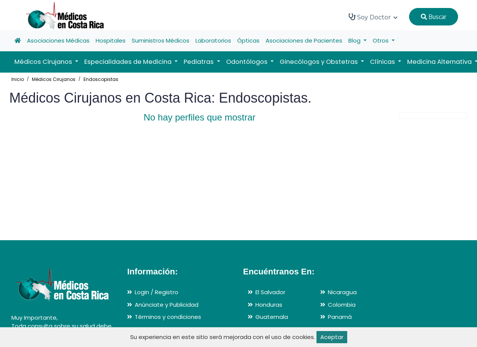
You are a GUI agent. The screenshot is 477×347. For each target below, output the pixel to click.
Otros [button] (381, 40)
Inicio (17, 79)
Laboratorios (213, 40)
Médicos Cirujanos (54, 79)
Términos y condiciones (168, 317)
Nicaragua (342, 292)
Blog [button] (355, 40)
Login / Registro (156, 292)
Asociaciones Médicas (58, 40)
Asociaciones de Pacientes (304, 40)
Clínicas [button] (383, 61)
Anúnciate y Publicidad (166, 305)
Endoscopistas (100, 79)
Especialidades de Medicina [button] (128, 61)
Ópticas (248, 40)
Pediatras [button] (199, 61)
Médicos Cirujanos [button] (44, 61)
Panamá (340, 317)
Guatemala (271, 317)
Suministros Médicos (160, 40)
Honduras (268, 305)
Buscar (433, 17)
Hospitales (111, 40)
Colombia (342, 305)
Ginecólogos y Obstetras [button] (319, 61)
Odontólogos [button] (247, 61)
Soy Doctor (373, 17)
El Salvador (270, 292)
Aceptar (331, 337)
